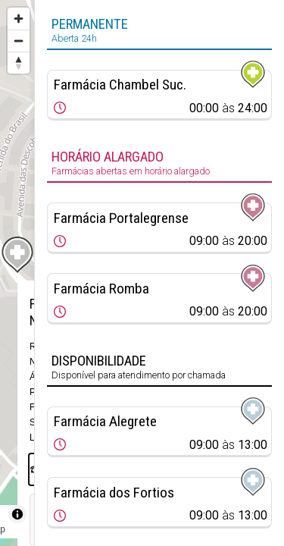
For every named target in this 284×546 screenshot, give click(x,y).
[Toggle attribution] (17, 514)
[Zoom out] (19, 41)
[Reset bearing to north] (19, 63)
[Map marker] (17, 255)
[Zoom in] (19, 19)
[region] (17, 273)
